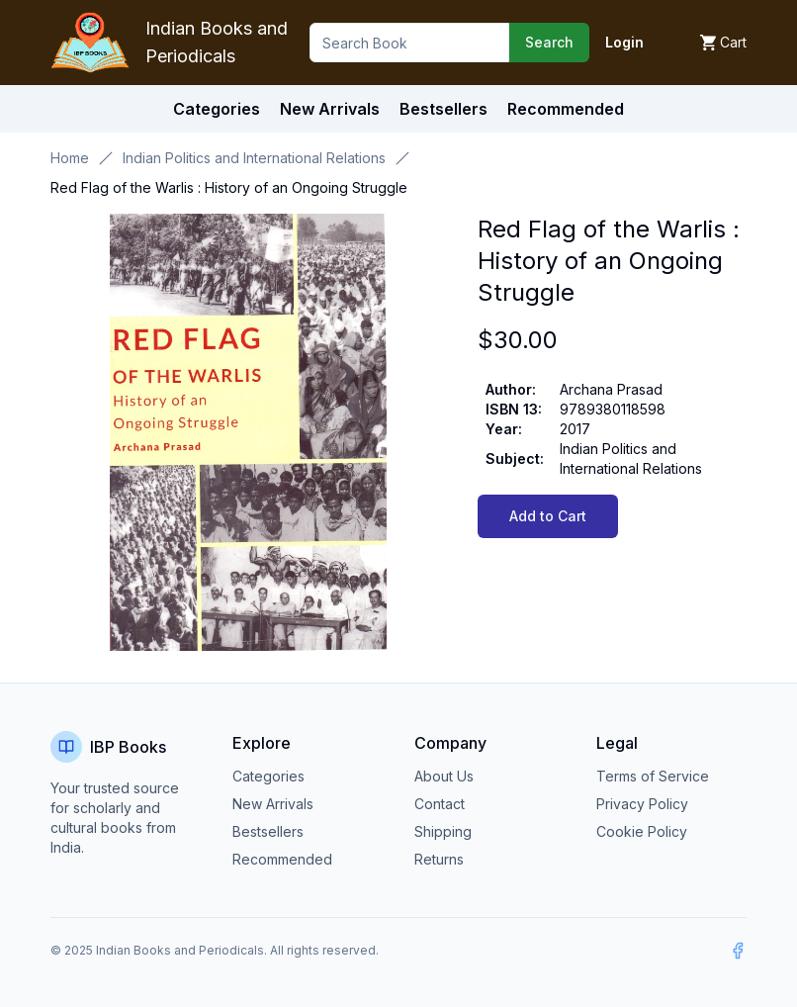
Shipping (443, 831)
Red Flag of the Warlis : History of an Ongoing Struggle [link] (228, 187)
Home (69, 157)
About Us (444, 776)
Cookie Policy (641, 831)
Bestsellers (268, 831)
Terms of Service (652, 776)
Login (624, 42)
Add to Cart (547, 515)
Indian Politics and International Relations (254, 157)
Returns (439, 859)
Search (549, 42)
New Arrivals (272, 803)
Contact (439, 803)
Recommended (282, 859)
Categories (216, 109)
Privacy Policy (642, 803)
